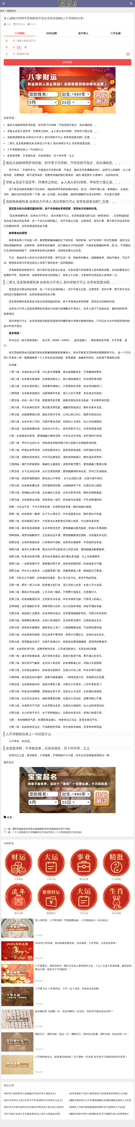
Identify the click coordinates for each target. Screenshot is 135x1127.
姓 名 (10, 40)
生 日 (10, 53)
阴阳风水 (11, 11)
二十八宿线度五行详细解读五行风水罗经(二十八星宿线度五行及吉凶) (42, 832)
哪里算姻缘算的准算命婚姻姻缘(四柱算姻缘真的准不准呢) (37, 828)
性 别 (10, 47)
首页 (2, 11)
